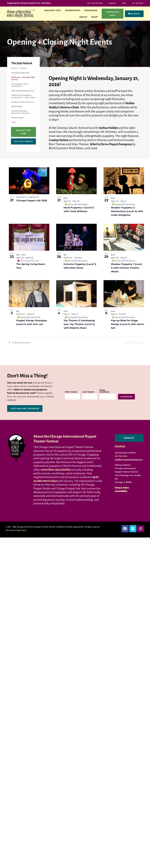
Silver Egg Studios (19, 530)
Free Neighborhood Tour (23, 91)
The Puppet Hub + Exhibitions (20, 85)
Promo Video (17, 117)
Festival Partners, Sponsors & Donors (20, 112)
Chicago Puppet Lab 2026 (31, 200)
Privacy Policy (122, 487)
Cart (124, 3)
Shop (95, 17)
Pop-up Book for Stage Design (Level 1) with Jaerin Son (127, 324)
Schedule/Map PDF (20, 73)
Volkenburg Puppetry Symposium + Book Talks (23, 96)
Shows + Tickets (19, 68)
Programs (91, 10)
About (84, 17)
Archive (112, 3)
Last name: (88, 392)
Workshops (73, 10)
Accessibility (121, 491)
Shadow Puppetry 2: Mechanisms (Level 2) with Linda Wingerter (127, 211)
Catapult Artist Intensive (22, 102)
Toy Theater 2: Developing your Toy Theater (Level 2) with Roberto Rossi (79, 324)
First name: (71, 392)
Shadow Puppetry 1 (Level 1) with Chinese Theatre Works (126, 268)
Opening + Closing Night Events (23, 78)
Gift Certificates (95, 3)
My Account (137, 3)
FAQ (13, 122)
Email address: (104, 391)
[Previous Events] (20, 342)
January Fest (53, 10)
